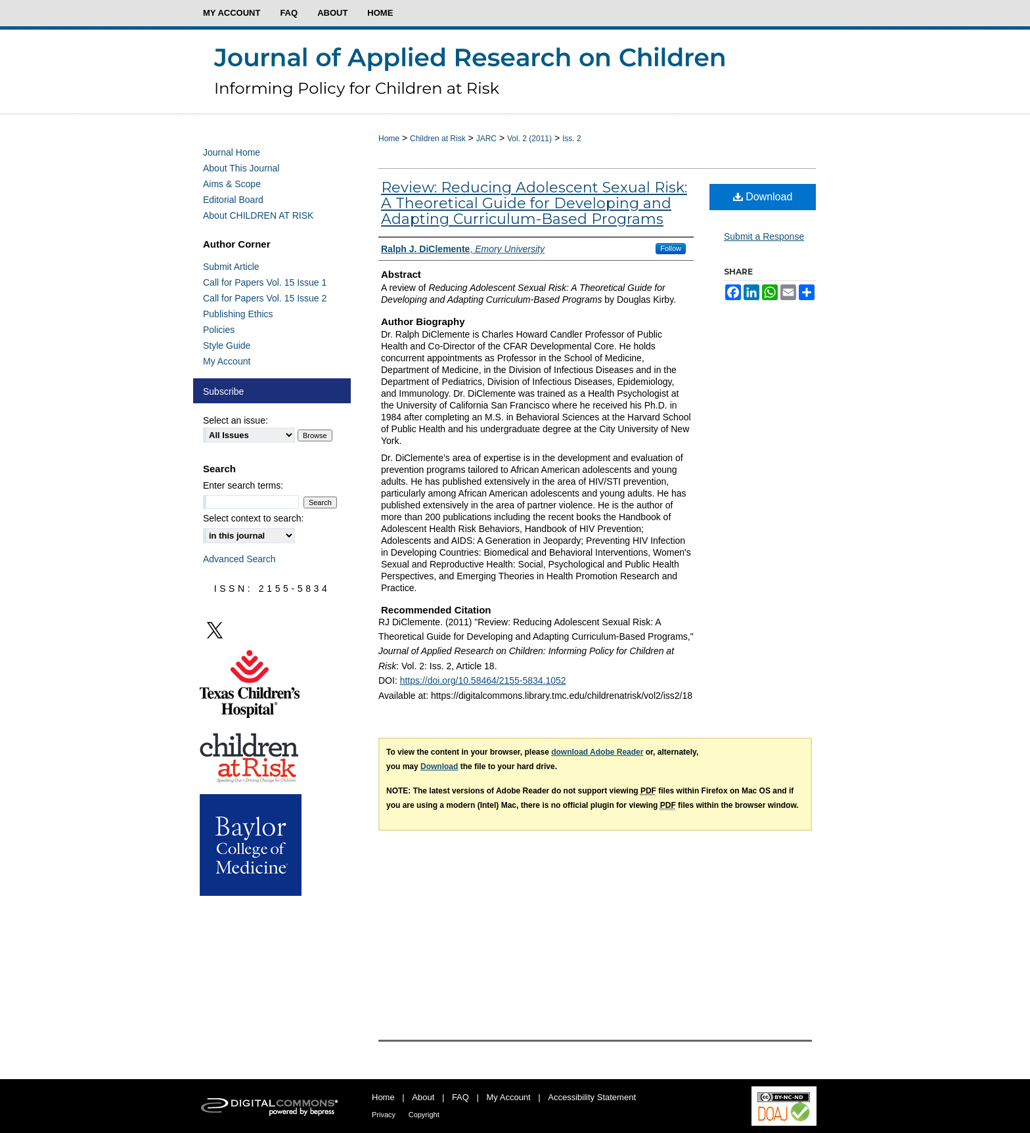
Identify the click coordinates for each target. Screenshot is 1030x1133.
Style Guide (226, 345)
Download (763, 196)
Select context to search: (253, 518)
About (423, 1097)
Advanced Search (239, 559)
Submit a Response (764, 236)
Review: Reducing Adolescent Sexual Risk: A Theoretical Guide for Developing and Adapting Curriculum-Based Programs (534, 203)
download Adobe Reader (597, 752)
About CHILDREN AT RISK (258, 215)
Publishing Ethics (238, 314)
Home (388, 138)
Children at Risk (438, 138)
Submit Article (231, 266)
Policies (219, 329)
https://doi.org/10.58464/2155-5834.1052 (483, 680)
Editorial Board (233, 199)
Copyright (424, 1115)
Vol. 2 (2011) (529, 138)
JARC (486, 138)
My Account (226, 361)
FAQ (460, 1097)
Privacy (383, 1115)
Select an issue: (235, 420)
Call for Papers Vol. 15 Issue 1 (264, 282)
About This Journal (241, 168)
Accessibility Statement (592, 1097)
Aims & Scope (232, 184)
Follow (670, 248)
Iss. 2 (571, 138)
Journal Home (231, 152)
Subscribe (223, 391)
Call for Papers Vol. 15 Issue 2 (264, 298)
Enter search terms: (243, 485)
